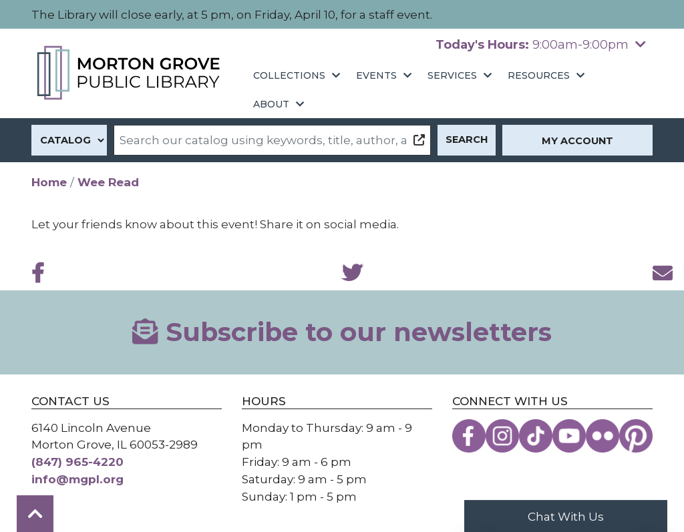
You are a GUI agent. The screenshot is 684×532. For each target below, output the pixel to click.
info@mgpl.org (77, 479)
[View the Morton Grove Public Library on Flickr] (602, 436)
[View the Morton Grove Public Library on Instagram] (502, 436)
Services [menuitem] (452, 75)
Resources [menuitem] (539, 75)
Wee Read (108, 182)
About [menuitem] (271, 104)
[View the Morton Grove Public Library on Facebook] (469, 436)
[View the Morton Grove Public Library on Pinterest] (636, 436)
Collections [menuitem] (289, 75)
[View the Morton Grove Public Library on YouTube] (569, 436)
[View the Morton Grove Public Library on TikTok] (535, 436)
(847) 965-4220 (77, 462)
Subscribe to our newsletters (341, 332)
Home (49, 182)
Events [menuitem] (376, 75)
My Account (577, 141)
